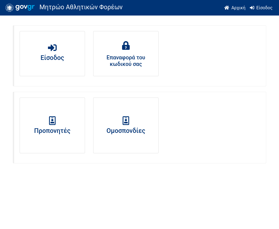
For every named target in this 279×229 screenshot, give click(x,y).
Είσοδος (264, 7)
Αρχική (238, 7)
